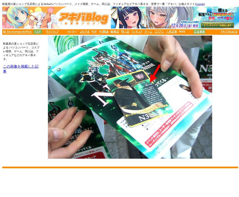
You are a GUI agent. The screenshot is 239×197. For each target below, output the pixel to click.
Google (200, 3)
